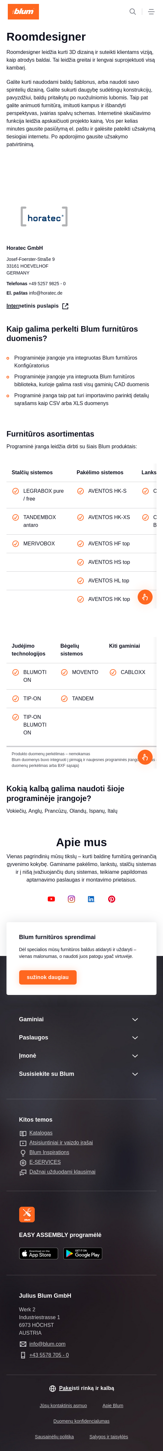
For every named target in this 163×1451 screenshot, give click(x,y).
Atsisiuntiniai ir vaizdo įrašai (61, 1142)
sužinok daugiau (48, 977)
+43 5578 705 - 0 (49, 1355)
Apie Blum (113, 1405)
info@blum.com (48, 1344)
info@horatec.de (45, 293)
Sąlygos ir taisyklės (108, 1436)
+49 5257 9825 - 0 (47, 283)
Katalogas (41, 1133)
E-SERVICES (45, 1162)
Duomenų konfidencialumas (82, 1421)
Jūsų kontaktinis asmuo (63, 1405)
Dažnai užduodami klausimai (63, 1172)
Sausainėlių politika (54, 1436)
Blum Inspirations (49, 1152)
